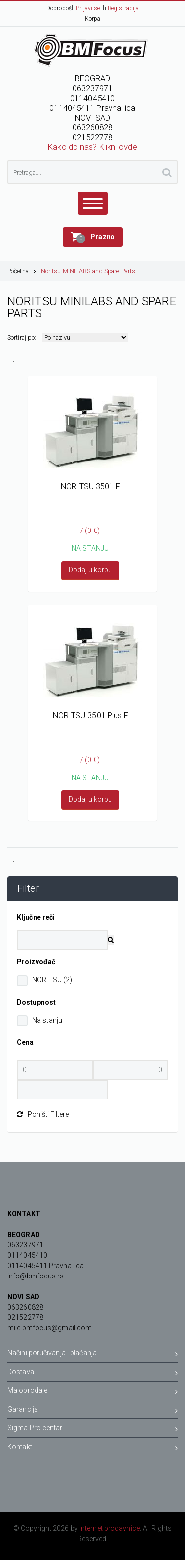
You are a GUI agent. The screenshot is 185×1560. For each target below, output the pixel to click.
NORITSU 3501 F (90, 486)
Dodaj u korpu (90, 570)
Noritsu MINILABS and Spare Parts (88, 271)
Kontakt (92, 1448)
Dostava (92, 1373)
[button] (93, 237)
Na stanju (47, 1020)
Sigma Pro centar (92, 1429)
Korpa (93, 18)
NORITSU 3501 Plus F (91, 715)
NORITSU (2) (52, 980)
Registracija (123, 8)
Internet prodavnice (109, 1528)
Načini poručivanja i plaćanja (92, 1354)
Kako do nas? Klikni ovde (92, 147)
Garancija (92, 1411)
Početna (21, 271)
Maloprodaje (92, 1392)
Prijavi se (88, 8)
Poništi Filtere (43, 1114)
